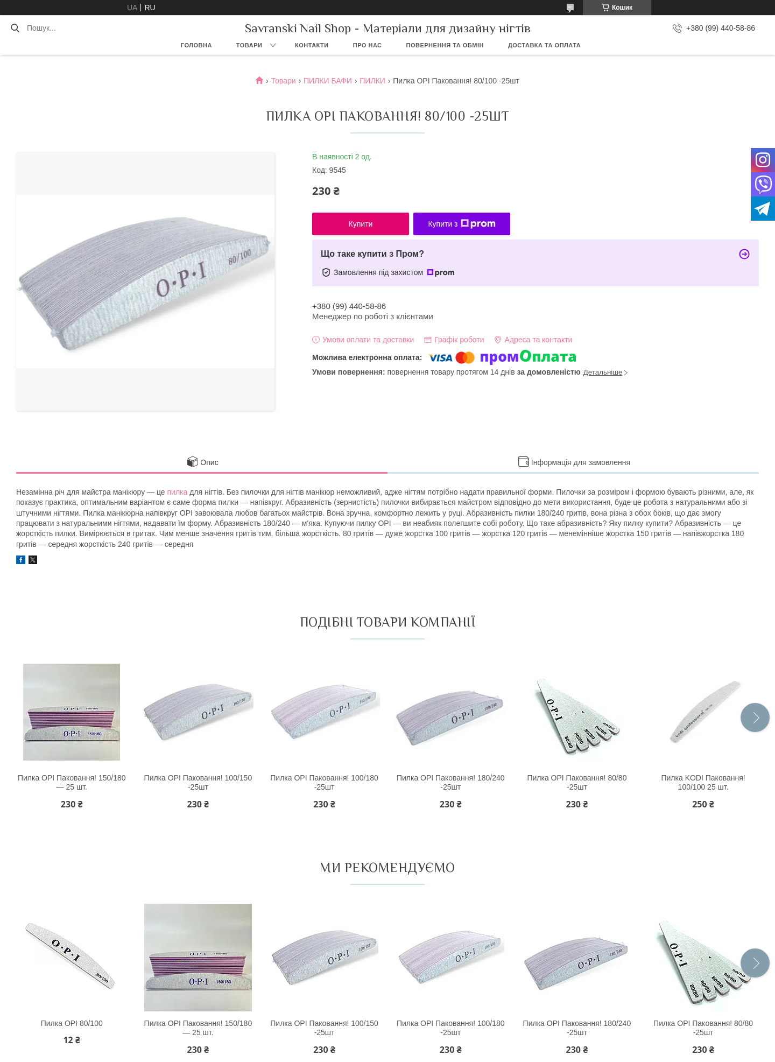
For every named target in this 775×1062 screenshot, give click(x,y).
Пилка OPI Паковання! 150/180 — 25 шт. (72, 782)
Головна (196, 45)
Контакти (312, 45)
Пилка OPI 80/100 (72, 1023)
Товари (249, 45)
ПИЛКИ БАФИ (328, 80)
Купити (361, 224)
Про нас (367, 45)
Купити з (461, 224)
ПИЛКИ (372, 80)
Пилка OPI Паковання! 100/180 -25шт (324, 782)
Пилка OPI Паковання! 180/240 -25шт (451, 782)
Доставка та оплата (544, 45)
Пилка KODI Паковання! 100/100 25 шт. (703, 782)
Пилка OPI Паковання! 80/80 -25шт (576, 782)
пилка (177, 492)
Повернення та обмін (445, 45)
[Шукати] (15, 28)
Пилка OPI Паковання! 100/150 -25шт (198, 782)
